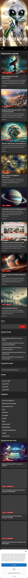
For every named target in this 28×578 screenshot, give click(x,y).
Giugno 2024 (5, 389)
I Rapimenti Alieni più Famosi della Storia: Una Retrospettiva (13, 353)
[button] (26, 551)
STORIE (4, 433)
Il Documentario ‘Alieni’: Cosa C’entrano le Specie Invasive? (13, 358)
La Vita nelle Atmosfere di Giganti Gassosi (14, 209)
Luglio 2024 (5, 387)
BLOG (4, 73)
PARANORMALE (6, 427)
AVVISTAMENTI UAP (7, 406)
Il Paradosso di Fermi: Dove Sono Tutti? (13, 243)
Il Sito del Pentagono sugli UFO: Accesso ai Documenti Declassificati (13, 344)
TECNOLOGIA (5, 436)
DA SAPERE (5, 415)
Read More (4, 86)
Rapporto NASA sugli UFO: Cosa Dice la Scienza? (12, 339)
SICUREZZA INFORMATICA (9, 430)
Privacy (14, 576)
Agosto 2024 (5, 384)
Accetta (14, 565)
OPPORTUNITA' (6, 424)
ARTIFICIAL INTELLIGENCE (9, 403)
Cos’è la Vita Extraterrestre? (10, 308)
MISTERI (4, 418)
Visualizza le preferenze (14, 573)
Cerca (3, 321)
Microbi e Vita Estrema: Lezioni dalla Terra (14, 143)
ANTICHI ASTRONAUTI (8, 400)
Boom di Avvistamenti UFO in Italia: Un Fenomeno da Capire (12, 348)
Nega (14, 569)
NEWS (3, 421)
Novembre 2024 (6, 381)
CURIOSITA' (8, 73)
